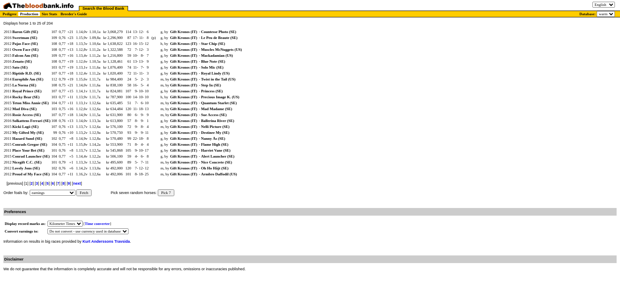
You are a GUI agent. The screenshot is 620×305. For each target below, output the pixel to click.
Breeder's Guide (74, 14)
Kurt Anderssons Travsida (106, 241)
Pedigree (10, 14)
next (77, 183)
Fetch (84, 193)
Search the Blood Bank (104, 8)
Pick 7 (166, 193)
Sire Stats (49, 14)
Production (29, 14)
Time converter (97, 224)
